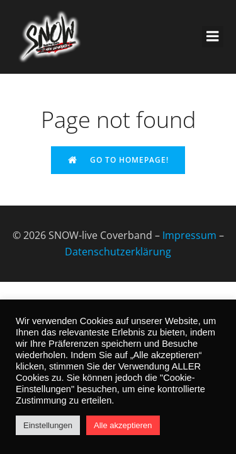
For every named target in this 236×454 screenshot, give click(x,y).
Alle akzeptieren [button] (123, 425)
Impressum (189, 235)
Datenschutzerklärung (118, 252)
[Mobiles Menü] (212, 36)
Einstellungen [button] (47, 425)
